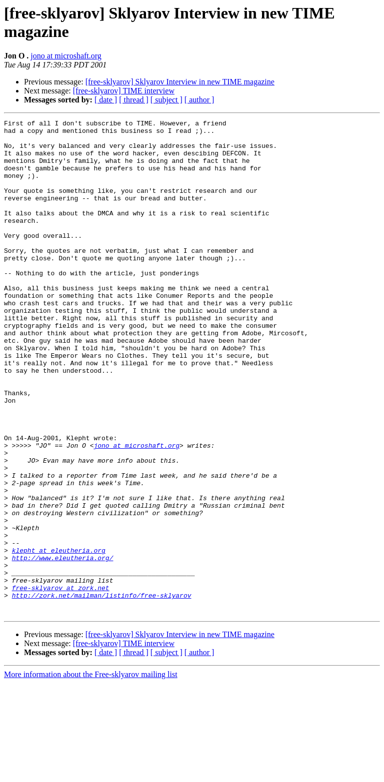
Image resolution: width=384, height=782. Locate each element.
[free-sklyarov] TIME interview (123, 90)
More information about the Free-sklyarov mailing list (91, 773)
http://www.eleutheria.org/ (63, 646)
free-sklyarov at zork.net (61, 682)
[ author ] (199, 99)
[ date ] (105, 99)
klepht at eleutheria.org (59, 637)
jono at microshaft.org (65, 55)
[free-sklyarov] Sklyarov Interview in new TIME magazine (180, 81)
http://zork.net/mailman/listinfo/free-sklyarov (102, 691)
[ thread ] (133, 99)
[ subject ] (166, 99)
